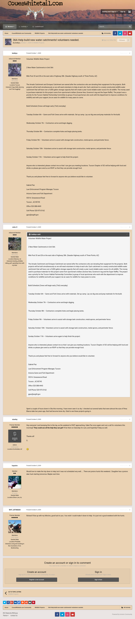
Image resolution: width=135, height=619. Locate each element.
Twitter (120, 33)
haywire (15, 466)
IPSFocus (15, 613)
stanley (14, 419)
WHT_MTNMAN (14, 510)
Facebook (115, 33)
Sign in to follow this (109, 40)
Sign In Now (98, 580)
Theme (5, 615)
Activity (24, 26)
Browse (10, 26)
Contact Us (14, 615)
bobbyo (17, 43)
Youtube (130, 33)
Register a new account (36, 580)
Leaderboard (38, 26)
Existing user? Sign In (109, 11)
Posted (33, 53)
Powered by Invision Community (122, 614)
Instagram (125, 33)
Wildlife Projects (38, 43)
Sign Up (122, 11)
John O (14, 227)
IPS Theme (6, 613)
